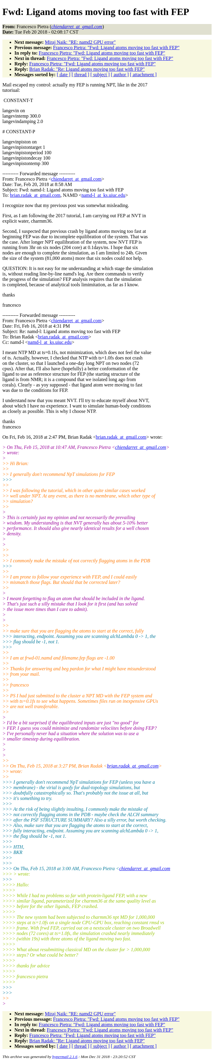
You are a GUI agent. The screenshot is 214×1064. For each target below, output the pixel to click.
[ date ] (63, 74)
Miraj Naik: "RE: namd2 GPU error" (80, 42)
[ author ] (120, 74)
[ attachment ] (143, 74)
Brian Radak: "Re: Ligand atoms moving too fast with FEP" (87, 69)
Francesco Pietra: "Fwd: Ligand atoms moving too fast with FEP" (116, 47)
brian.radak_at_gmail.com (35, 195)
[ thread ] (80, 74)
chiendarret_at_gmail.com (76, 179)
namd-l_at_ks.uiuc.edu (103, 195)
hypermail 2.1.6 (65, 1056)
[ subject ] (100, 74)
